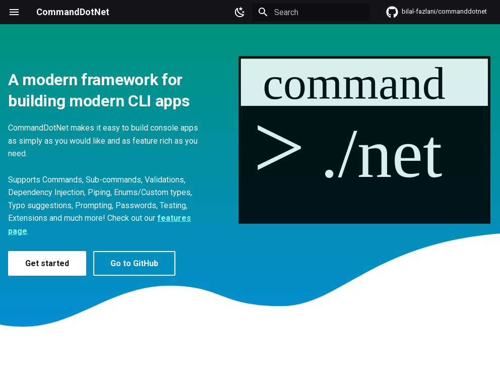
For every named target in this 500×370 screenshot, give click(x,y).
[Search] (311, 12)
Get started (47, 263)
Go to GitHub (134, 263)
